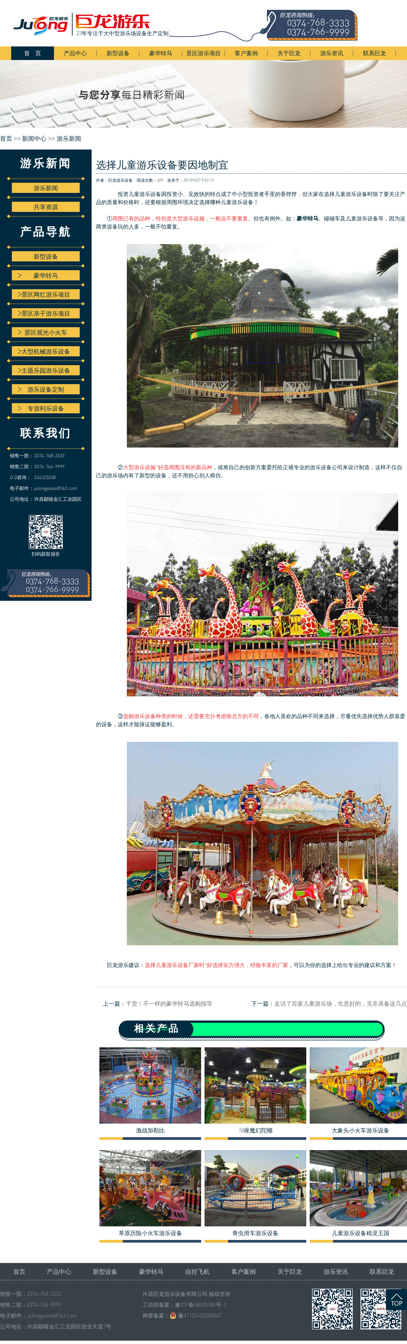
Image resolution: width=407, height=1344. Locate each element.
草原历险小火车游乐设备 (150, 1233)
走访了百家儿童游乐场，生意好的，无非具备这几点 (340, 1003)
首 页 (32, 53)
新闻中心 (34, 138)
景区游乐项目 (203, 53)
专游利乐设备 (41, 408)
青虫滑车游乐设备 (255, 1233)
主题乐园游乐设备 (44, 370)
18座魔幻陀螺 (255, 1130)
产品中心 (75, 53)
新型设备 (118, 53)
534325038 (45, 477)
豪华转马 (160, 53)
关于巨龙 (289, 53)
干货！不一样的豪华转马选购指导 (169, 1003)
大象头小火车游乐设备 (360, 1130)
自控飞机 (197, 1271)
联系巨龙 (374, 53)
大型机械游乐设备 (44, 351)
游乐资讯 (331, 53)
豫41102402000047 (199, 1315)
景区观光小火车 (42, 332)
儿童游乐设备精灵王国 (360, 1233)
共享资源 (46, 207)
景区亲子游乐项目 (44, 313)
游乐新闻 (69, 138)
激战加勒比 (150, 1130)
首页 (19, 1271)
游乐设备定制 (41, 389)
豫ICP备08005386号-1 (200, 1304)
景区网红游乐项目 (44, 294)
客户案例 (246, 53)
